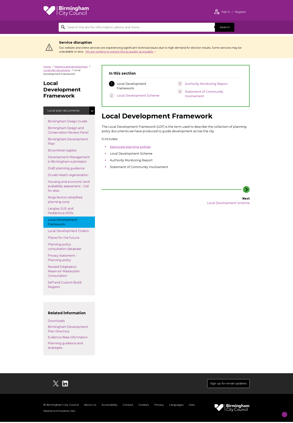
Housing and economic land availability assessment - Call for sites (69, 187)
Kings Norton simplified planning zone (65, 200)
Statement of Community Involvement (204, 94)
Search (224, 27)
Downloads (56, 321)
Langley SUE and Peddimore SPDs (64, 212)
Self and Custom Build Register (64, 285)
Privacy (158, 406)
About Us (90, 406)
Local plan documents (56, 70)
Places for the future (67, 238)
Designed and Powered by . (59, 412)
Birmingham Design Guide (71, 122)
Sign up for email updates (227, 384)
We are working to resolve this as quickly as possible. (119, 51)
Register (240, 12)
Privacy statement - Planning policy (63, 259)
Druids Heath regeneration (71, 175)
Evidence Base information (68, 338)
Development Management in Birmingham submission (71, 160)
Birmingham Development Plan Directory (68, 330)
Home (47, 66)
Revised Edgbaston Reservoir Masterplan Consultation (64, 272)
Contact (127, 406)
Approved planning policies (130, 147)
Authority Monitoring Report (206, 84)
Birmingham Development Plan (68, 142)
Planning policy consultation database (68, 247)
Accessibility (109, 406)
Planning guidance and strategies (65, 346)
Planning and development (71, 66)
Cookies (143, 406)
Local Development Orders (71, 231)
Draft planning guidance (70, 169)
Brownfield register (66, 151)
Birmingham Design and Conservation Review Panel (71, 131)
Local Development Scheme (138, 95)
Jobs (191, 406)
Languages (175, 406)
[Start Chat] (282, 412)
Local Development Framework (62, 223)
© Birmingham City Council (61, 406)
